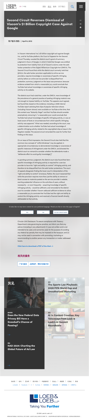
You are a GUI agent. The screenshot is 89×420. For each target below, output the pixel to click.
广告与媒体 (23, 264)
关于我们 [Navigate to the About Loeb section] (61, 6)
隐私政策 (55, 385)
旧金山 (54, 381)
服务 (54, 6)
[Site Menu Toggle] (80, 6)
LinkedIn (15, 385)
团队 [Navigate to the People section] (44, 6)
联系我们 (46, 385)
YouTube (37, 385)
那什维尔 (35, 381)
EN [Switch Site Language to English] (21, 6)
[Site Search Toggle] (71, 6)
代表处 (69, 381)
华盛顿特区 (45, 381)
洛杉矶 (13, 381)
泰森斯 (62, 381)
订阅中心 (73, 385)
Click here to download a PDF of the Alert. (34, 246)
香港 (76, 381)
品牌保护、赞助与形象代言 (39, 264)
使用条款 (64, 385)
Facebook (24, 385)
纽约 (20, 381)
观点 (49, 6)
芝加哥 (27, 381)
